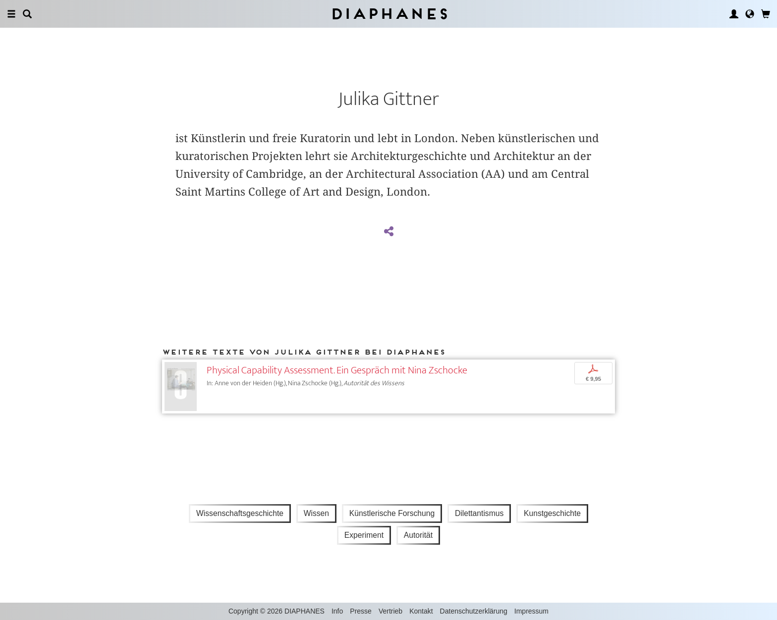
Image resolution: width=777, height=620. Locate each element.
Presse (361, 611)
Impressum (531, 611)
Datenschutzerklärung (473, 611)
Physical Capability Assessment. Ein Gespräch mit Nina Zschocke (337, 370)
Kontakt (421, 611)
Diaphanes (388, 13)
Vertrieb (390, 611)
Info (337, 611)
